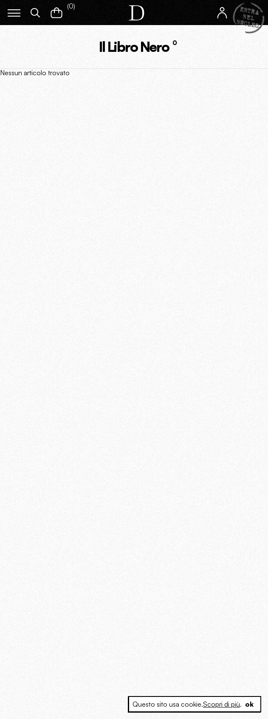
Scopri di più (221, 704)
